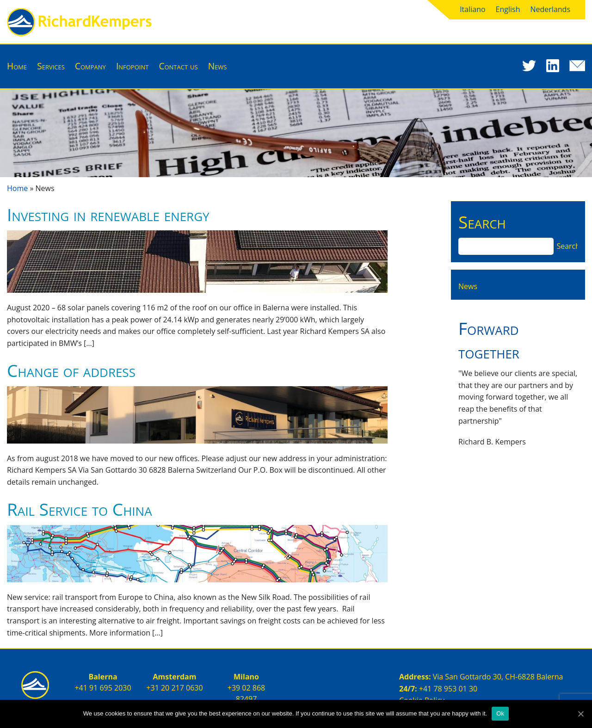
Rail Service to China (79, 509)
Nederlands (550, 9)
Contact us (178, 66)
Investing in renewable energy (108, 214)
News (217, 66)
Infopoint (132, 66)
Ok (500, 713)
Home (17, 66)
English (508, 9)
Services (51, 66)
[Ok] (580, 713)
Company (90, 66)
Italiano (472, 9)
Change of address (71, 370)
